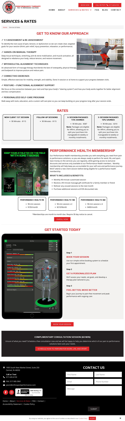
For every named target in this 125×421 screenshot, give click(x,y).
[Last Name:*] (108, 374)
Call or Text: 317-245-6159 (107, 5)
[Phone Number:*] (108, 381)
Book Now (85, 5)
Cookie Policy (83, 418)
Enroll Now (62, 219)
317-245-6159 (11, 377)
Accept (92, 418)
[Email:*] (79, 381)
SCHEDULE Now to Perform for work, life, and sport (62, 349)
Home (5, 27)
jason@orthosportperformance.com (21, 385)
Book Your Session (62, 324)
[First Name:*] (79, 374)
